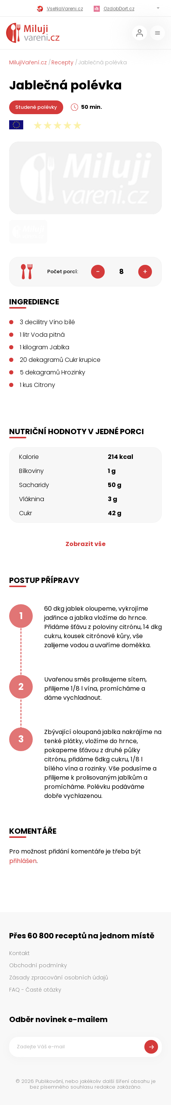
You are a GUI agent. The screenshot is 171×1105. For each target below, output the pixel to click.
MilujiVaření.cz (28, 62)
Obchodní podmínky (38, 965)
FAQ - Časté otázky (35, 990)
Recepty (62, 62)
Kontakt (19, 953)
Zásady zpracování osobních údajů (58, 977)
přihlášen (23, 861)
